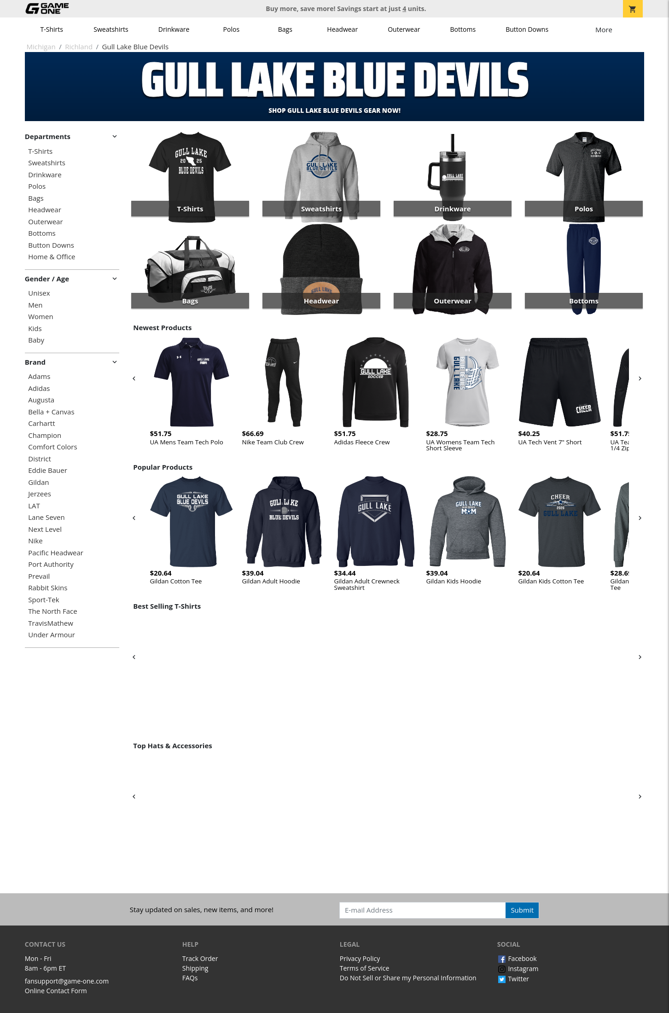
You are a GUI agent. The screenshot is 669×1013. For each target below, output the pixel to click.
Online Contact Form (56, 990)
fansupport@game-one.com (67, 981)
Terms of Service (365, 968)
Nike (35, 541)
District (39, 459)
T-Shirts (52, 29)
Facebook (517, 958)
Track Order (200, 958)
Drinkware (174, 29)
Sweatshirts (110, 29)
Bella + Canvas (51, 412)
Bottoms (463, 29)
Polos (231, 29)
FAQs (190, 977)
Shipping (195, 968)
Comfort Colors (52, 447)
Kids (34, 328)
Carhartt (41, 423)
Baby (36, 340)
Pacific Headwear (55, 553)
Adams (39, 376)
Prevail (39, 576)
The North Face (52, 611)
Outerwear (404, 29)
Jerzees (39, 494)
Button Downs (527, 29)
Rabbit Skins (47, 588)
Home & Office (51, 257)
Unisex (39, 293)
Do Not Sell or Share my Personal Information (408, 977)
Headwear (342, 29)
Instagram (518, 968)
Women (40, 316)
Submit (522, 909)
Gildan (38, 482)
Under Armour (51, 635)
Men (35, 305)
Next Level (45, 529)
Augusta (41, 400)
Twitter (513, 978)
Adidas (39, 388)
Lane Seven (46, 517)
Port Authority (50, 564)
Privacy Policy (360, 958)
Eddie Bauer (47, 470)
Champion (44, 435)
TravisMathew (50, 623)
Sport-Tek (43, 600)
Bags (285, 29)
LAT (34, 506)
